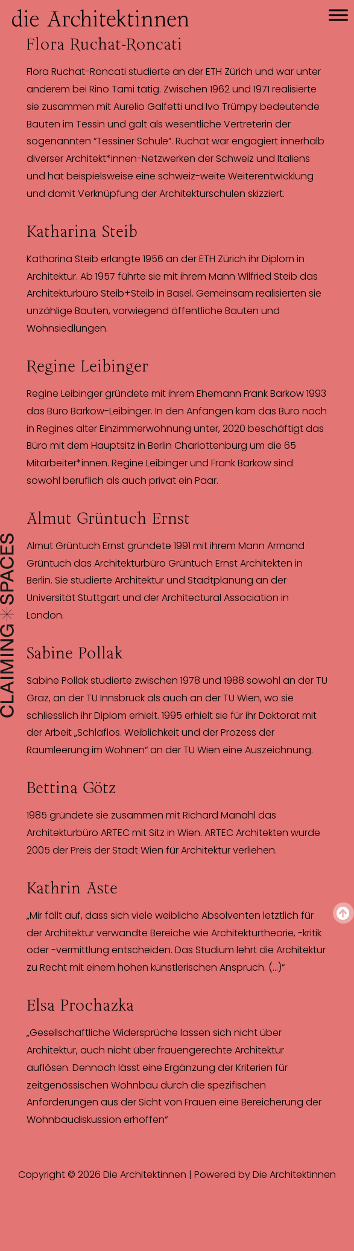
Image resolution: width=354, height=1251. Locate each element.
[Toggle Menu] (338, 15)
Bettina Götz (71, 787)
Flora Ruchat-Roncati (104, 44)
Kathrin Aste (72, 888)
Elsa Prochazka (80, 1005)
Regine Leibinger (87, 366)
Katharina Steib (82, 231)
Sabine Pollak (75, 653)
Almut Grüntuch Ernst (108, 518)
